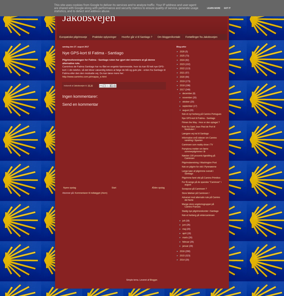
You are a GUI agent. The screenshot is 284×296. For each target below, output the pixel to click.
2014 (182, 260)
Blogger (153, 280)
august (185, 110)
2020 (182, 77)
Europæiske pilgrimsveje (73, 36)
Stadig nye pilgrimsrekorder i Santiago (200, 211)
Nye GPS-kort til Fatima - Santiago (198, 118)
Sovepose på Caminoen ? (194, 189)
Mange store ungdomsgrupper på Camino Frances (198, 205)
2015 (182, 255)
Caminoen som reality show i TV (197, 144)
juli (184, 220)
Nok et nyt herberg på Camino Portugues (201, 114)
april (184, 233)
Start (114, 187)
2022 (182, 68)
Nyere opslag (69, 187)
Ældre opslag (158, 187)
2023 (182, 64)
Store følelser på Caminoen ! (196, 193)
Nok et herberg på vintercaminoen (198, 215)
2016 (182, 251)
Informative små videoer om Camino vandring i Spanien (199, 139)
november (187, 97)
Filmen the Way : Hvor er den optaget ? (201, 122)
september (187, 106)
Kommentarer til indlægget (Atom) (91, 193)
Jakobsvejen (88, 17)
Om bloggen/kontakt (168, 36)
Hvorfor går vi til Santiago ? (137, 36)
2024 (182, 60)
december (187, 93)
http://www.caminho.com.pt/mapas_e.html (84, 76)
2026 (182, 51)
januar (185, 246)
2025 (182, 55)
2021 (182, 73)
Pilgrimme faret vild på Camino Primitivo (201, 178)
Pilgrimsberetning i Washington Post (199, 162)
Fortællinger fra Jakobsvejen (201, 36)
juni (184, 225)
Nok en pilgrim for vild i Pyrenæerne (199, 166)
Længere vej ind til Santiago (195, 133)
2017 (182, 89)
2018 (182, 85)
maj (184, 229)
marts (185, 237)
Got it (227, 8)
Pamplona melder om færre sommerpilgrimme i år (195, 150)
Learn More (213, 8)
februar (186, 242)
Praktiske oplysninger (104, 36)
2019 (182, 81)
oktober (186, 101)
